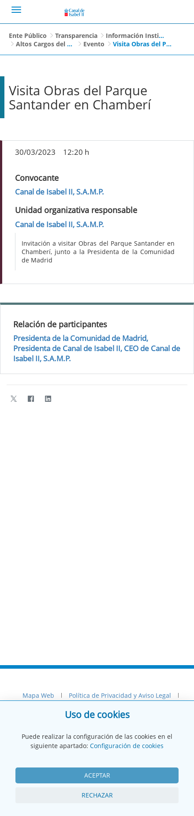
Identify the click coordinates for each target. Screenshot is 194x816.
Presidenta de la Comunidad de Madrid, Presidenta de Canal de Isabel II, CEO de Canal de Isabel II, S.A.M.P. (96, 348)
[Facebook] (30, 399)
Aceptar (97, 775)
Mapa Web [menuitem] (38, 695)
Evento (93, 44)
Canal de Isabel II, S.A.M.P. (59, 192)
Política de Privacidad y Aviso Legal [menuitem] (120, 695)
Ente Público (28, 35)
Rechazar (97, 795)
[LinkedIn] (48, 399)
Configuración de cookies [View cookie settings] (127, 745)
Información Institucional (144, 35)
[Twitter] (13, 399)
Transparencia (76, 35)
